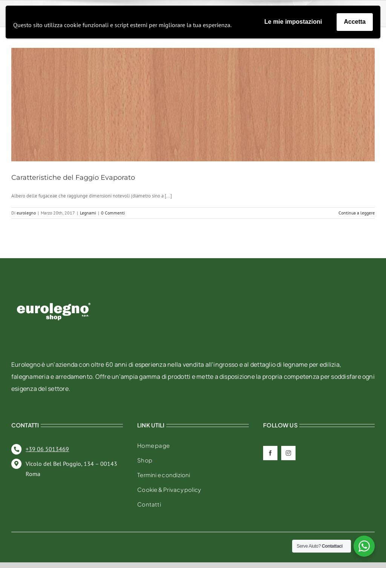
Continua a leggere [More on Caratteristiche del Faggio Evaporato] (357, 213)
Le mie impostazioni (293, 21)
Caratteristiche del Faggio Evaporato (73, 177)
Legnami (88, 213)
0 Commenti (113, 213)
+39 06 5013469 (47, 449)
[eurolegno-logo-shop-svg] (53, 291)
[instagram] (288, 453)
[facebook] (270, 453)
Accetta (355, 21)
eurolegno (26, 213)
